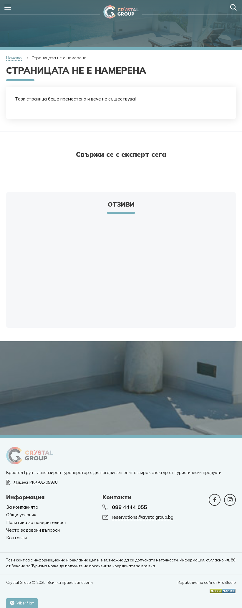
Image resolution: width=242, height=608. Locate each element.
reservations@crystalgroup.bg (142, 517)
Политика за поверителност (36, 522)
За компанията (22, 507)
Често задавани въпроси (33, 530)
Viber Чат (22, 603)
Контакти (16, 538)
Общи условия (21, 515)
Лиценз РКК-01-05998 (35, 482)
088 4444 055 (129, 507)
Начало (14, 57)
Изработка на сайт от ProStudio (207, 582)
